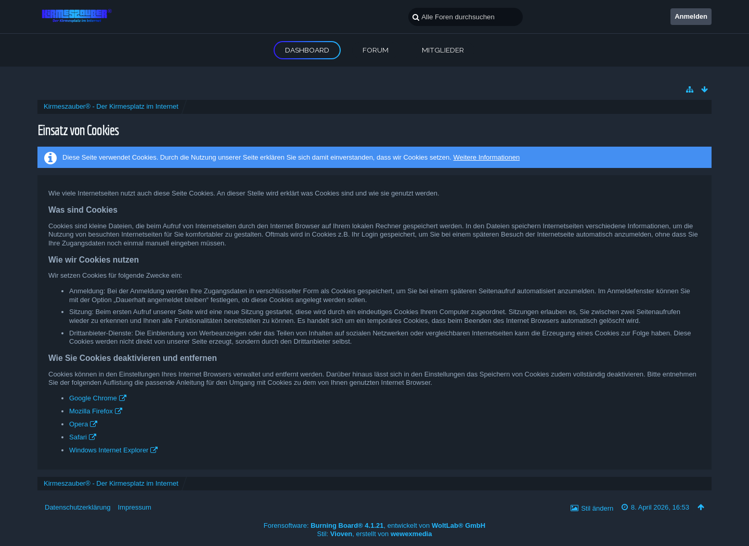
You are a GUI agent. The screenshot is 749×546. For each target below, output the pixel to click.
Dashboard (307, 50)
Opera (78, 424)
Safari (78, 437)
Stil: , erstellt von (374, 534)
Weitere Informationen (486, 157)
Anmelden (691, 16)
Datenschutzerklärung (77, 507)
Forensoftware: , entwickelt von (374, 525)
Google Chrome (93, 398)
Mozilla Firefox (91, 411)
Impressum (134, 507)
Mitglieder (443, 50)
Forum (376, 50)
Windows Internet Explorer (108, 450)
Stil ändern (597, 508)
